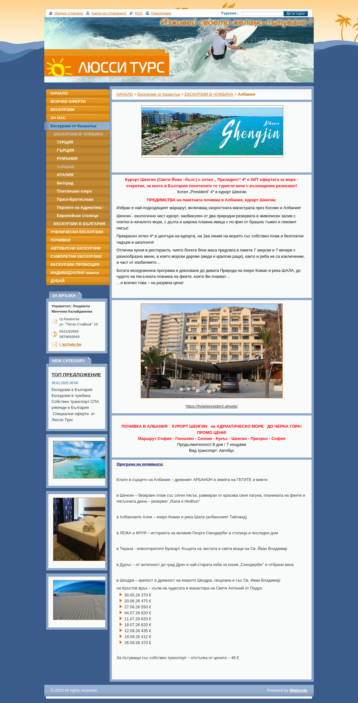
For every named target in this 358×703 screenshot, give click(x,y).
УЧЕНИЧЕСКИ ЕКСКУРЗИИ (77, 232)
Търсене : (230, 13)
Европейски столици (77, 215)
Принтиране (161, 13)
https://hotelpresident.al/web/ (212, 406)
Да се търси (296, 13)
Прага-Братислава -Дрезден (75, 200)
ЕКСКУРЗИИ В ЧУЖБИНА (209, 94)
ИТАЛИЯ (65, 174)
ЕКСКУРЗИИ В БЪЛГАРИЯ (79, 223)
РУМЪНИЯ (67, 158)
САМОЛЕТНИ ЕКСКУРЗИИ (76, 256)
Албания (65, 166)
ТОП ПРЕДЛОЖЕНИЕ (76, 374)
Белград (65, 183)
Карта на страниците (108, 13)
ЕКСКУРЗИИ (62, 109)
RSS (139, 13)
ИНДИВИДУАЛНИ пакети (75, 272)
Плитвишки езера (74, 191)
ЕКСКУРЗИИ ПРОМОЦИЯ (75, 264)
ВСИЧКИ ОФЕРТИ (68, 101)
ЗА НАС (58, 117)
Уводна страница (68, 13)
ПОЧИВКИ (61, 240)
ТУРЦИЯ (65, 142)
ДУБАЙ (57, 280)
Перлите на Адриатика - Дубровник (80, 208)
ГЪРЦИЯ (65, 150)
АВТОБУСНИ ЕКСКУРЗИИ (76, 248)
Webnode (298, 690)
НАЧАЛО (125, 94)
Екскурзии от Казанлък (159, 94)
